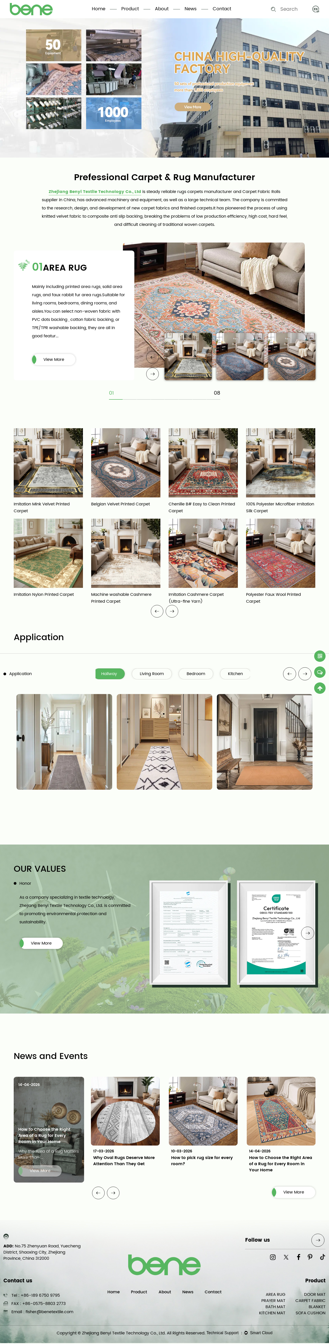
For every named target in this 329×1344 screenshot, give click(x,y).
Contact (222, 9)
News (191, 9)
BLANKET (317, 1307)
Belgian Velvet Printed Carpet (120, 504)
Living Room (155, 674)
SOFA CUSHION (311, 1314)
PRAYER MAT (273, 1301)
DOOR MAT (315, 1295)
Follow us (257, 1241)
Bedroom (199, 674)
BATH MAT (275, 1307)
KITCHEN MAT (272, 1314)
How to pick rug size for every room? (202, 1161)
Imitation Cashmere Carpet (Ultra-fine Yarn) (196, 598)
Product (130, 9)
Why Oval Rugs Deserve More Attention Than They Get (124, 1161)
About (162, 9)
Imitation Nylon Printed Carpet (44, 594)
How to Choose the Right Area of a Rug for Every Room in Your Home (44, 1136)
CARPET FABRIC (310, 1301)
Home (98, 9)
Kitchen (239, 674)
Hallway (111, 674)
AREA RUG (65, 268)
